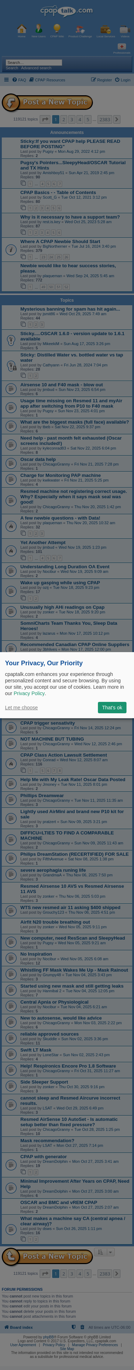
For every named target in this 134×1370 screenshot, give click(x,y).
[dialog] (67, 685)
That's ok (112, 707)
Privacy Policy (29, 693)
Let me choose (21, 707)
